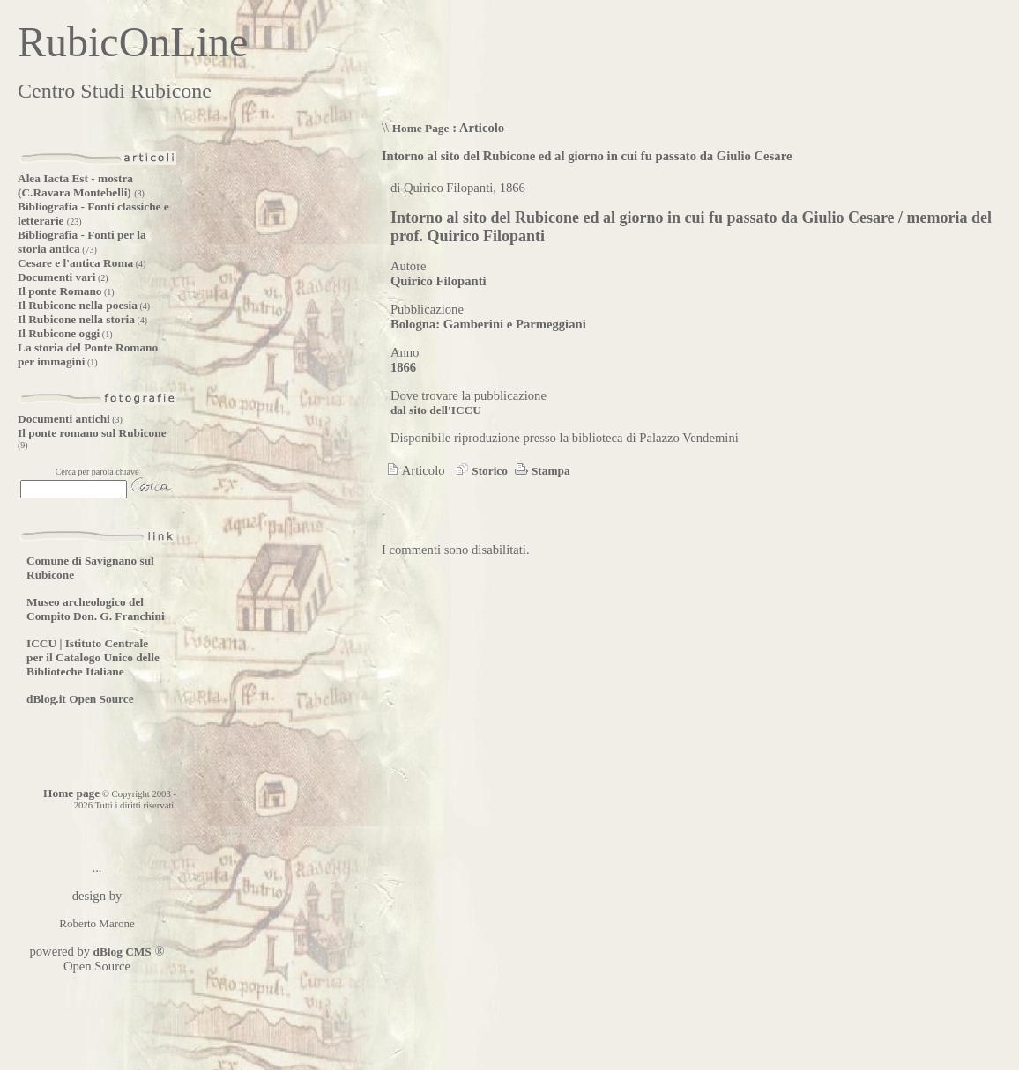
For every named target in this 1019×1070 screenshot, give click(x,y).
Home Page (421, 128)
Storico (479, 470)
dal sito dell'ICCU (435, 410)
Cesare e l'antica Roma (75, 262)
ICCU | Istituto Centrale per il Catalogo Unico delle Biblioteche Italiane (93, 657)
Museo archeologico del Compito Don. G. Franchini (95, 609)
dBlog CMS (121, 951)
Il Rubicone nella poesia (78, 305)
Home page (71, 793)
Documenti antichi (64, 418)
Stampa (540, 470)
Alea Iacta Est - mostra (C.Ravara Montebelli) (76, 185)
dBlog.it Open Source (80, 698)
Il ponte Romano (60, 291)
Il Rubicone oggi (59, 333)
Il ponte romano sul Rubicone (92, 432)
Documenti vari (56, 277)
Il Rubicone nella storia (76, 319)
